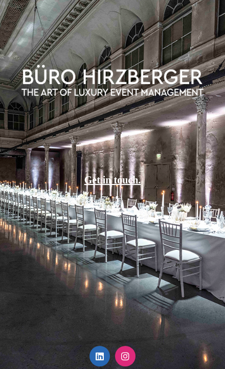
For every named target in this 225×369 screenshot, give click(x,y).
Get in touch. (112, 180)
